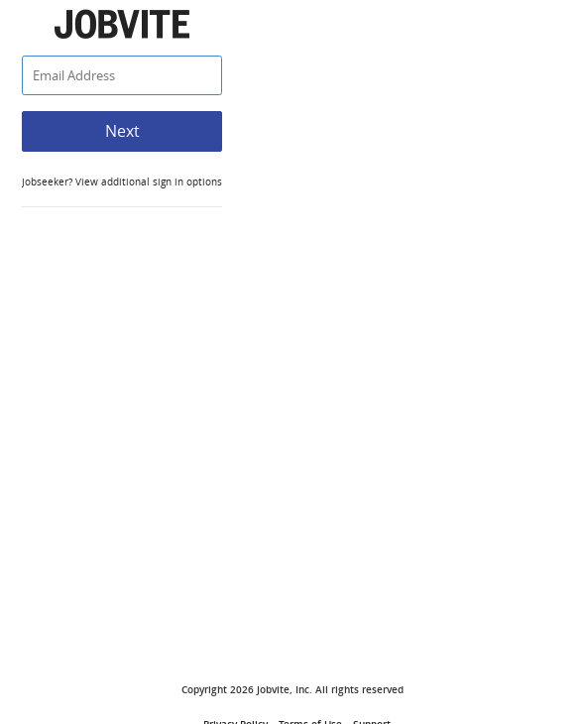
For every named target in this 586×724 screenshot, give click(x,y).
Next (122, 131)
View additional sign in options (147, 181)
